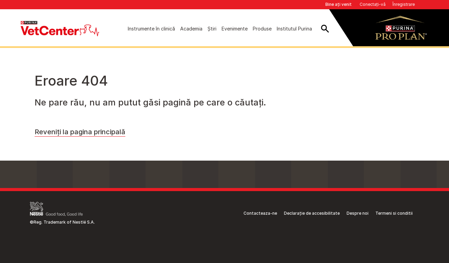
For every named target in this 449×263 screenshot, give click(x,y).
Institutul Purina (294, 29)
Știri (212, 29)
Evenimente (235, 29)
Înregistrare (403, 4)
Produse (262, 29)
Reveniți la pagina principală (80, 132)
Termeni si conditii (394, 213)
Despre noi (358, 213)
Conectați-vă (373, 4)
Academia (191, 29)
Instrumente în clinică (151, 29)
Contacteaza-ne (260, 213)
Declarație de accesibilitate (312, 213)
